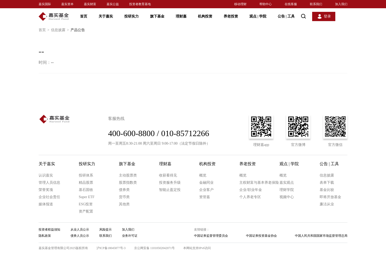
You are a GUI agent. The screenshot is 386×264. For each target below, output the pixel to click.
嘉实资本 (67, 4)
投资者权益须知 (49, 229)
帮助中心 (265, 4)
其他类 (124, 204)
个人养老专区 (250, 197)
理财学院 (286, 190)
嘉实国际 (45, 4)
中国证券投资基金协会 (261, 235)
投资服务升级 (170, 182)
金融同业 (206, 182)
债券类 (124, 190)
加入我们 (341, 4)
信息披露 (61, 30)
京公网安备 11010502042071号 (154, 248)
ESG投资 (86, 204)
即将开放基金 (330, 197)
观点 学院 (257, 16)
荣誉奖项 (46, 190)
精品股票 (86, 182)
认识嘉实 (46, 175)
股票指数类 (128, 182)
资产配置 (86, 211)
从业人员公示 (80, 229)
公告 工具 (286, 16)
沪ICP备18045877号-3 (111, 248)
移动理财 (240, 4)
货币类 (124, 197)
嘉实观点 (286, 182)
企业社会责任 (49, 197)
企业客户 (206, 190)
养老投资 (231, 16)
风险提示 (105, 229)
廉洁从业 (327, 204)
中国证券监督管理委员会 (211, 235)
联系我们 (316, 4)
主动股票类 (128, 175)
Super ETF (86, 197)
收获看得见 (168, 175)
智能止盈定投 (170, 190)
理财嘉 (181, 16)
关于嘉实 (106, 16)
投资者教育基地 (140, 4)
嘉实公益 (113, 4)
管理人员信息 (49, 182)
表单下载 (327, 182)
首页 (83, 16)
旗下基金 (157, 16)
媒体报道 (46, 204)
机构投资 (205, 16)
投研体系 (86, 175)
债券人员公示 (80, 235)
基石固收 (86, 190)
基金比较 (327, 190)
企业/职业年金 (250, 190)
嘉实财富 (90, 4)
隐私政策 (45, 235)
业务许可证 (129, 235)
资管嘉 (204, 197)
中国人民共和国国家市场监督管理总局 (321, 235)
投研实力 (131, 16)
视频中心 (286, 197)
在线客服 (291, 4)
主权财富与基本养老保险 (259, 182)
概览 (202, 175)
